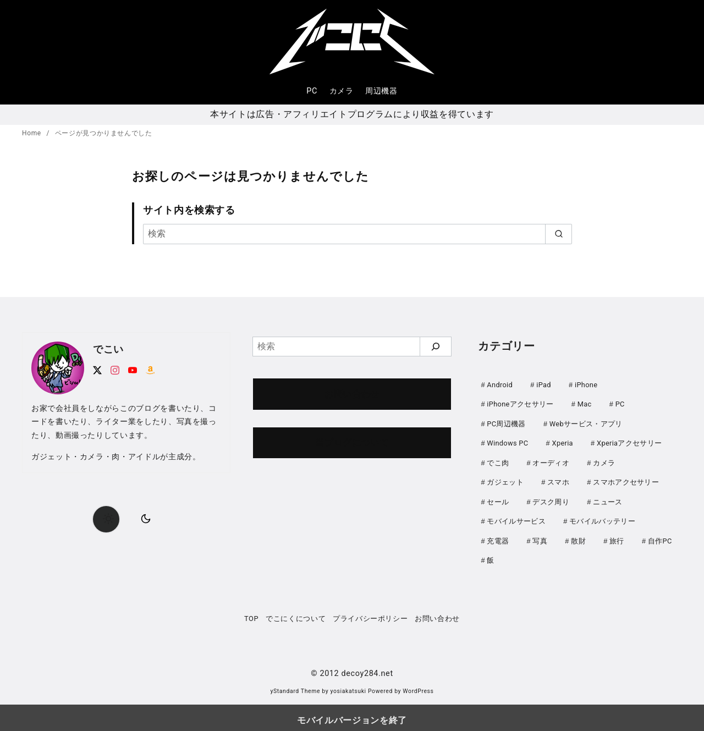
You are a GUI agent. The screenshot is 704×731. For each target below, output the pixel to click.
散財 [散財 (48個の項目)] (578, 536)
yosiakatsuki (348, 685)
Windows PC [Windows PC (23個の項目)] (507, 441)
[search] (558, 234)
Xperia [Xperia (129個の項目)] (562, 441)
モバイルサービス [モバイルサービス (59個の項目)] (516, 517)
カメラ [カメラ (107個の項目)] (604, 461)
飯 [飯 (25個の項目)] (490, 555)
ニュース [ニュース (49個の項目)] (607, 498)
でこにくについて (296, 613)
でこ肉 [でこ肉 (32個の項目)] (498, 461)
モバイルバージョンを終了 (352, 715)
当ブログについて (351, 442)
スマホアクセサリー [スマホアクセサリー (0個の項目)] (626, 479)
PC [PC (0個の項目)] (620, 403)
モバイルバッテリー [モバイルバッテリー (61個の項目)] (602, 517)
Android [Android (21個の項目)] (500, 385)
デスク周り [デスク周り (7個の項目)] (550, 498)
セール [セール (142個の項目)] (498, 498)
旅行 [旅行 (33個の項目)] (616, 536)
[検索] (357, 234)
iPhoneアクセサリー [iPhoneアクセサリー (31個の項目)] (520, 403)
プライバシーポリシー (370, 613)
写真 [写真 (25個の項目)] (539, 536)
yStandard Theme (295, 685)
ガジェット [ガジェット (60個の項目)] (505, 479)
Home (32, 133)
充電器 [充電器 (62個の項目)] (498, 536)
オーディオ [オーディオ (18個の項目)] (550, 461)
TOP (251, 613)
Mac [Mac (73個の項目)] (585, 403)
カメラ (341, 91)
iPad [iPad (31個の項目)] (543, 385)
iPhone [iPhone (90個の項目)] (586, 385)
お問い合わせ (352, 394)
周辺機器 (381, 91)
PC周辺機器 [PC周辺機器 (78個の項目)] (506, 423)
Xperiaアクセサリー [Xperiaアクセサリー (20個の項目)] (629, 441)
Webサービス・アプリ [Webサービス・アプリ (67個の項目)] (586, 423)
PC (311, 91)
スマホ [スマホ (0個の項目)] (558, 479)
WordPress (418, 685)
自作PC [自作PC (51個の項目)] (660, 536)
